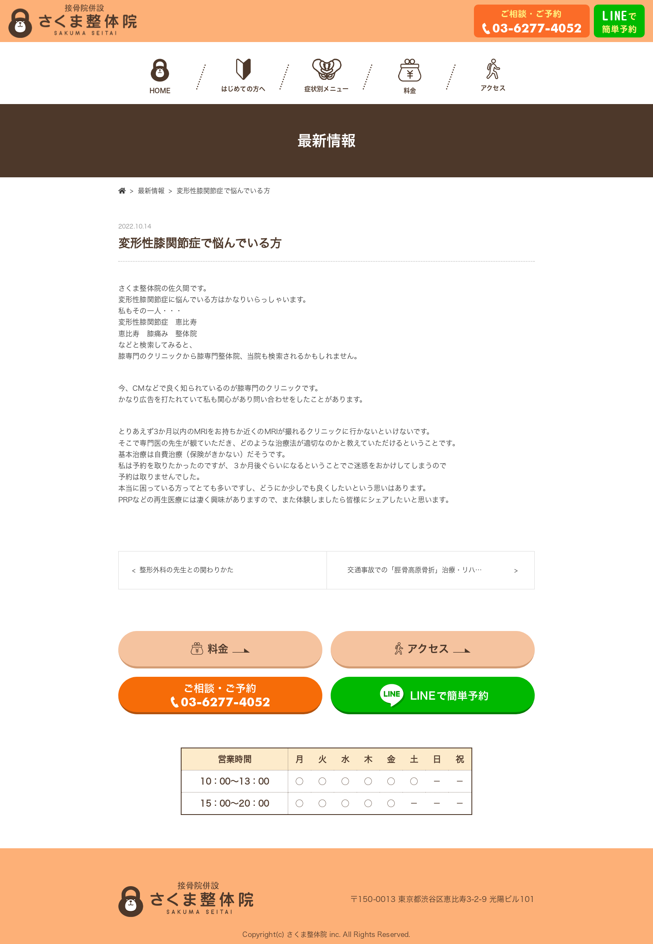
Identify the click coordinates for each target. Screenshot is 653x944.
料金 (409, 76)
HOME (160, 76)
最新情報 (151, 190)
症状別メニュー (326, 75)
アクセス (493, 75)
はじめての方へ (243, 75)
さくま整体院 (307, 934)
